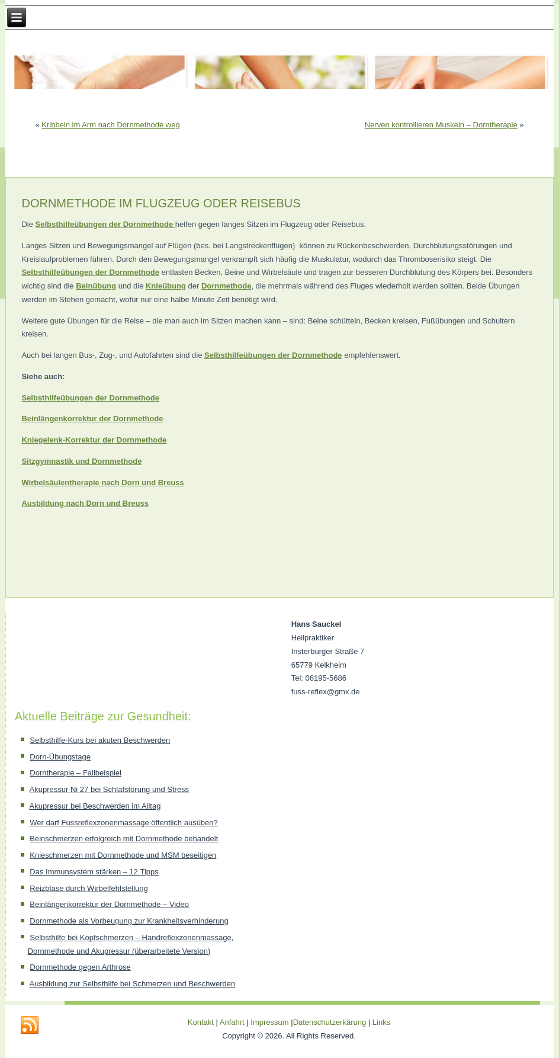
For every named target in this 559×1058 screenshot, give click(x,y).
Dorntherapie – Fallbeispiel (75, 772)
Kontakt (201, 1022)
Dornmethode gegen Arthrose (80, 967)
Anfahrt (232, 1022)
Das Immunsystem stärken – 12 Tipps (94, 871)
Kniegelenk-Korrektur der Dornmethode (93, 439)
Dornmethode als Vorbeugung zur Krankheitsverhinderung (129, 920)
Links (381, 1022)
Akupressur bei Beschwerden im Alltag (95, 805)
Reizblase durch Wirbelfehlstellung (88, 888)
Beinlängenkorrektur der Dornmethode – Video (109, 904)
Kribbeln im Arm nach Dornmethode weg (110, 124)
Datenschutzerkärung (330, 1022)
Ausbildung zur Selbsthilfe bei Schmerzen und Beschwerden (133, 983)
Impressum (269, 1022)
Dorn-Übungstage (60, 756)
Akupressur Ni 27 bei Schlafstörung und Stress (109, 789)
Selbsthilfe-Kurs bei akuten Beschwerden (100, 740)
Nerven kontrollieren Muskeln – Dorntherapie (441, 124)
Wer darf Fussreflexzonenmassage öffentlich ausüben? (123, 822)
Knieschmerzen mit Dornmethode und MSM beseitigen (123, 855)
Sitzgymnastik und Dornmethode (81, 461)
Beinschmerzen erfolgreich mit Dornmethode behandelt (124, 838)
